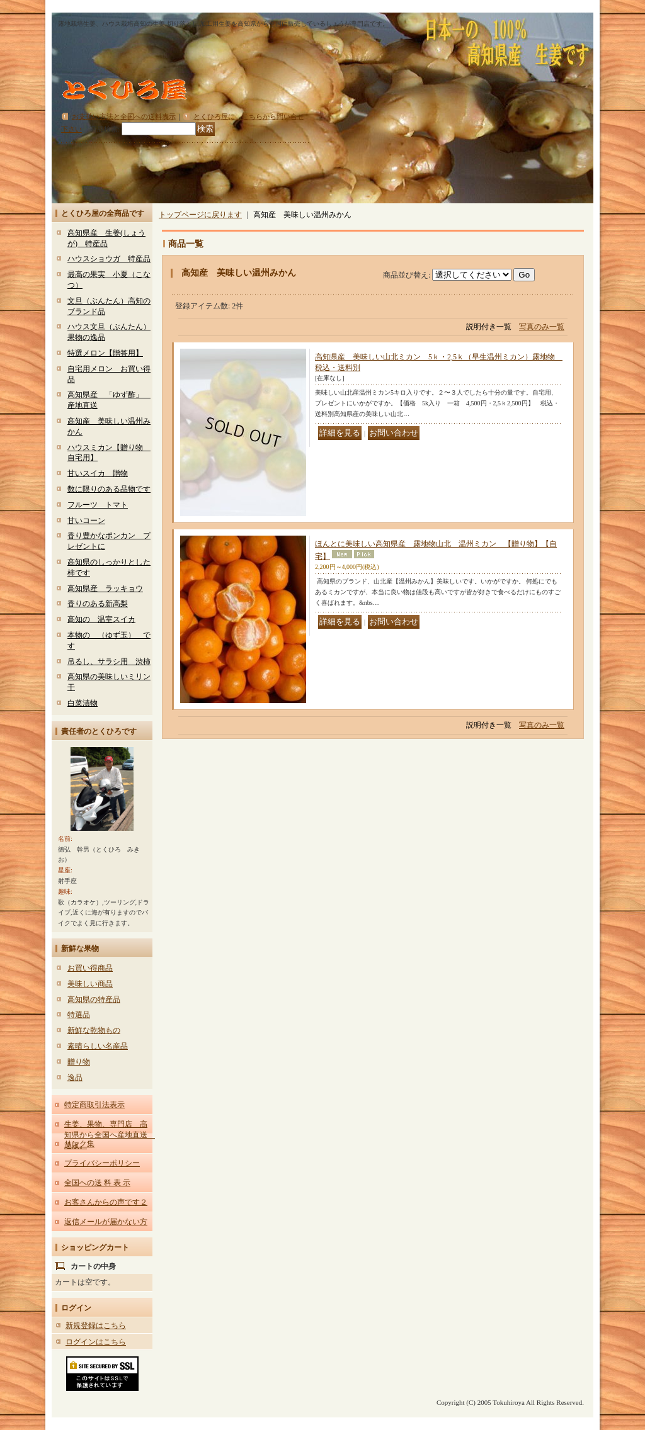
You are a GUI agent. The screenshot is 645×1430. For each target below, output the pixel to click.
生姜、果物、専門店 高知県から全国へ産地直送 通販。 (109, 1135)
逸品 (75, 1077)
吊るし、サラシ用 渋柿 (109, 661)
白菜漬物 (82, 703)
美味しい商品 (90, 983)
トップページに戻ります (200, 214)
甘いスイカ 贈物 (97, 473)
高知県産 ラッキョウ (105, 588)
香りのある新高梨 (97, 603)
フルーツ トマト (97, 504)
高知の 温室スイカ (101, 619)
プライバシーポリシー (102, 1163)
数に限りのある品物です (109, 489)
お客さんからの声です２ (105, 1202)
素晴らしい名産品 (97, 1046)
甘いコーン (86, 520)
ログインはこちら (96, 1341)
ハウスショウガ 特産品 (109, 258)
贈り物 (78, 1061)
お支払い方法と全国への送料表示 (124, 116)
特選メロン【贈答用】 (105, 353)
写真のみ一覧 (541, 326)
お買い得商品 (90, 968)
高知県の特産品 (93, 999)
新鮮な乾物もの (93, 1030)
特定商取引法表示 (94, 1104)
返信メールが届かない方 (105, 1221)
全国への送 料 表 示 (97, 1182)
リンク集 (79, 1143)
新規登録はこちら (96, 1325)
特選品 (78, 1014)
